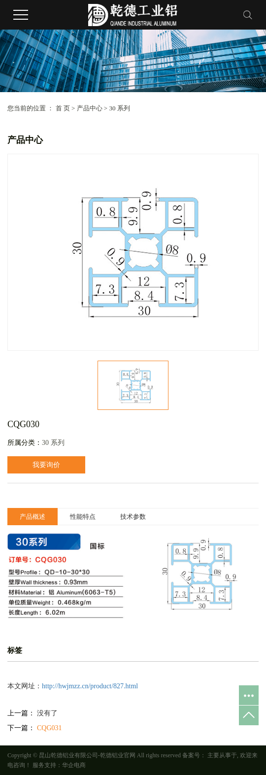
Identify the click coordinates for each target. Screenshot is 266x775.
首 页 (63, 108)
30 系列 (119, 108)
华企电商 (74, 765)
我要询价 (46, 465)
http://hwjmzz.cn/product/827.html (90, 686)
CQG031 (49, 728)
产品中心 (89, 108)
